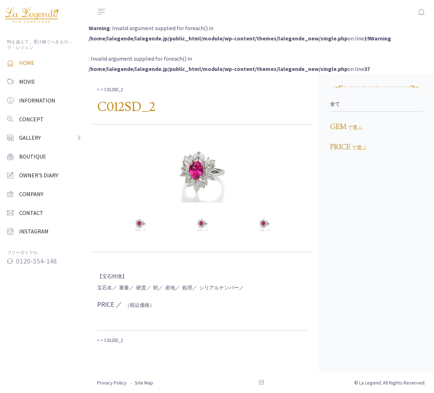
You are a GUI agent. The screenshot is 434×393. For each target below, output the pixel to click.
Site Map (144, 383)
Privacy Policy (112, 383)
